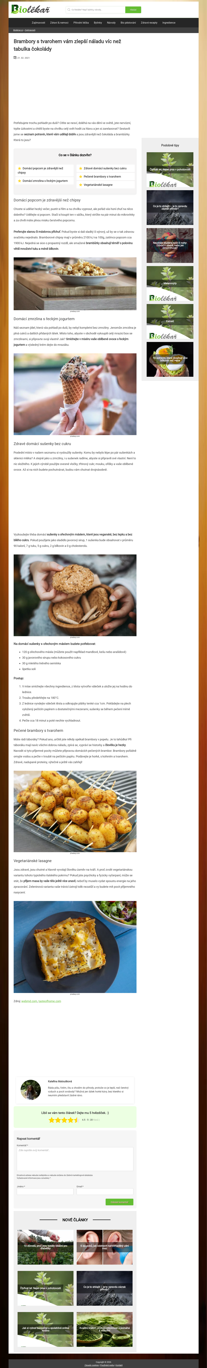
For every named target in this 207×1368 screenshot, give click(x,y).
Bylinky (98, 22)
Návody (111, 22)
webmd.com (29, 1001)
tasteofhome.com (49, 1001)
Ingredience (168, 22)
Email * (80, 1186)
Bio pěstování (128, 22)
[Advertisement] (75, 89)
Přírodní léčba (81, 22)
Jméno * (21, 1186)
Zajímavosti (38, 22)
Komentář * (22, 1145)
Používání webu (107, 1365)
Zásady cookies (92, 1365)
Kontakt (119, 1365)
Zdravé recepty (149, 22)
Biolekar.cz (18, 30)
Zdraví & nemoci (59, 22)
